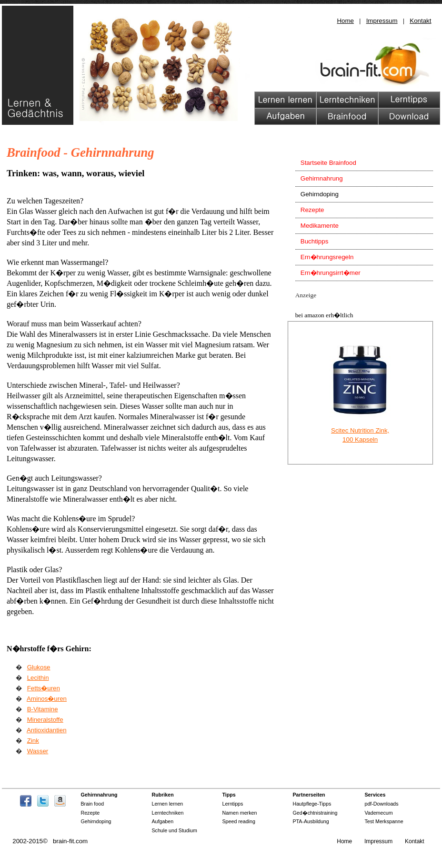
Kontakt (420, 20)
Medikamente (320, 225)
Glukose (38, 667)
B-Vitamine (42, 709)
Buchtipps (315, 241)
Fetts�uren (43, 688)
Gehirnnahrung (322, 178)
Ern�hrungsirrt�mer (331, 272)
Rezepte (312, 209)
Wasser (38, 751)
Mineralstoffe (45, 719)
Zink (33, 740)
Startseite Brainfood (328, 162)
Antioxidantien (47, 730)
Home (345, 20)
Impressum (382, 20)
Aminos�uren (47, 698)
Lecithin (38, 677)
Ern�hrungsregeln (327, 257)
